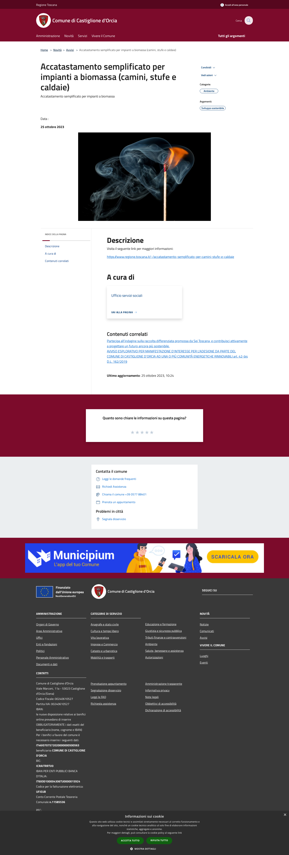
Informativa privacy (157, 690)
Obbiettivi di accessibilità (160, 703)
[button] (144, 849)
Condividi (208, 67)
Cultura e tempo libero (105, 631)
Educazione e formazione (160, 624)
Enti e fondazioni (46, 644)
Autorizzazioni (154, 657)
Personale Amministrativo (52, 657)
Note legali (152, 697)
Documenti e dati (47, 664)
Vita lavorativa (100, 637)
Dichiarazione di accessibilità (163, 710)
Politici (40, 651)
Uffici (39, 637)
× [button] (284, 815)
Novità (57, 50)
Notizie (204, 624)
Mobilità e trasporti (103, 657)
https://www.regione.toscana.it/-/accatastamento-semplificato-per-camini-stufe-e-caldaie (170, 256)
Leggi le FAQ (98, 697)
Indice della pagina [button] (55, 234)
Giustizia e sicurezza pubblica (163, 631)
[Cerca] (248, 20)
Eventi (204, 662)
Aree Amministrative (49, 631)
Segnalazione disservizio (106, 690)
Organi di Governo (47, 624)
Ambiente (151, 644)
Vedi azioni (209, 75)
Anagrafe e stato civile (105, 624)
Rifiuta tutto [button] (159, 840)
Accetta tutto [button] (130, 840)
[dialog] (144, 833)
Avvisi (70, 50)
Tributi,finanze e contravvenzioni (165, 637)
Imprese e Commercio (104, 644)
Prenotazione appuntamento (108, 683)
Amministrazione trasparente (163, 683)
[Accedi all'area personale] (234, 5)
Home (44, 50)
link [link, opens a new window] (180, 832)
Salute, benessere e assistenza (164, 650)
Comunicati (207, 631)
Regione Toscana (46, 5)
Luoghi (204, 656)
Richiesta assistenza (103, 703)
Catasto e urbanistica (104, 651)
